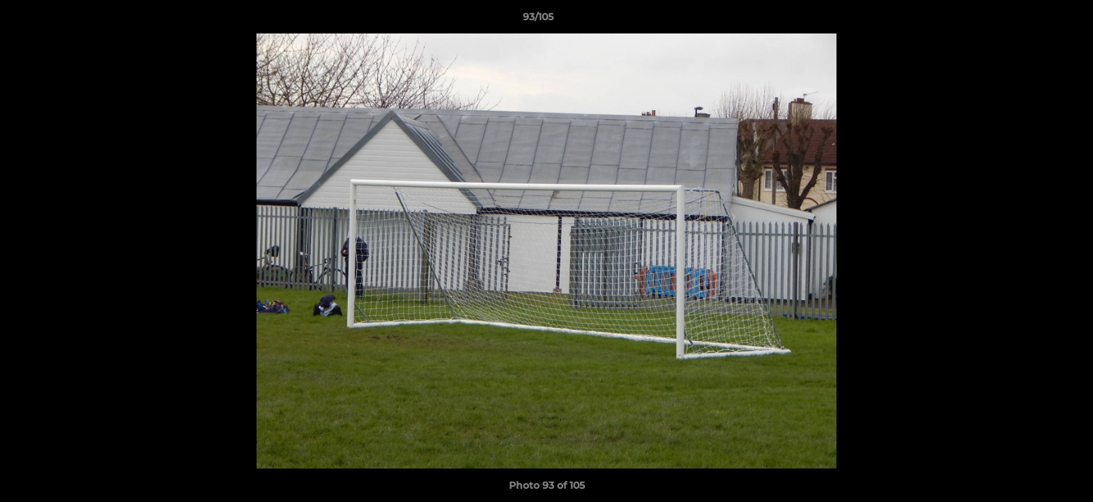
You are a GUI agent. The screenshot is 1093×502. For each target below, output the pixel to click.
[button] (1034, 20)
